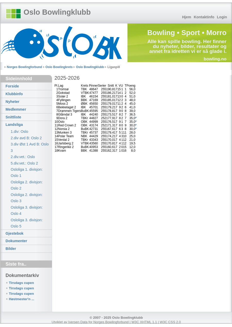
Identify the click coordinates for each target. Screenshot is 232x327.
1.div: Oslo (19, 131)
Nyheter (13, 102)
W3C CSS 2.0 (170, 322)
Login (222, 17)
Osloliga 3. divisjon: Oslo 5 (27, 223)
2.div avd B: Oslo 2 (26, 138)
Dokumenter (16, 241)
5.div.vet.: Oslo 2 (24, 163)
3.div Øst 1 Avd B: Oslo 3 (30, 147)
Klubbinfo (14, 94)
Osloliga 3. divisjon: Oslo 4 (27, 210)
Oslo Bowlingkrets (59, 67)
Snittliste (13, 117)
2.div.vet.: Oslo (23, 157)
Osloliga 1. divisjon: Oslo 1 (27, 172)
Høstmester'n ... (21, 299)
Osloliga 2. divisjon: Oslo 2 (27, 185)
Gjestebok (15, 233)
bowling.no (215, 58)
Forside (12, 86)
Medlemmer (16, 109)
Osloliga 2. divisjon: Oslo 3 (27, 198)
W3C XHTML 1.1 (144, 322)
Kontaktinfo (204, 17)
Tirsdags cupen (21, 283)
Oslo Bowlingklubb (57, 12)
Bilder (11, 249)
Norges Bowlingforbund (24, 67)
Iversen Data (78, 322)
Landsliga (14, 124)
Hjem (186, 17)
